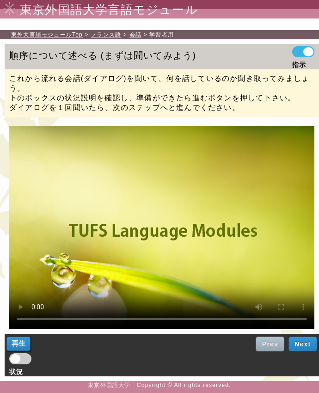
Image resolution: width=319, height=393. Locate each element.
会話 (135, 34)
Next (302, 344)
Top (47, 34)
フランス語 (106, 34)
